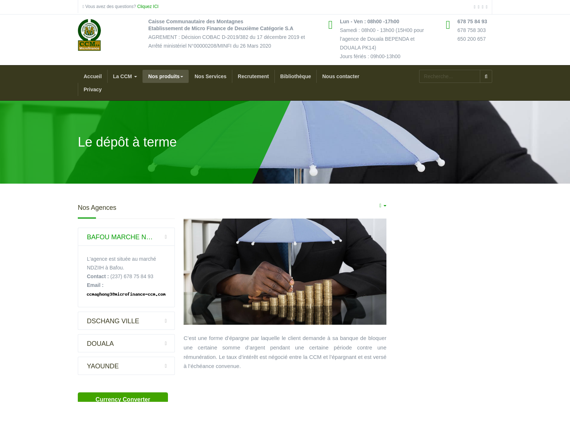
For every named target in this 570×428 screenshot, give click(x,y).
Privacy (93, 89)
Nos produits (165, 76)
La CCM (125, 76)
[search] (449, 76)
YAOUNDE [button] (131, 366)
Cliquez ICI (147, 6)
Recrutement (253, 76)
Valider (486, 76)
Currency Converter (123, 399)
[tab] (126, 237)
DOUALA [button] (131, 343)
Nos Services (210, 76)
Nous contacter (340, 76)
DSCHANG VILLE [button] (131, 321)
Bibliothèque (295, 76)
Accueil (93, 76)
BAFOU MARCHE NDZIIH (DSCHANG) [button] (131, 237)
